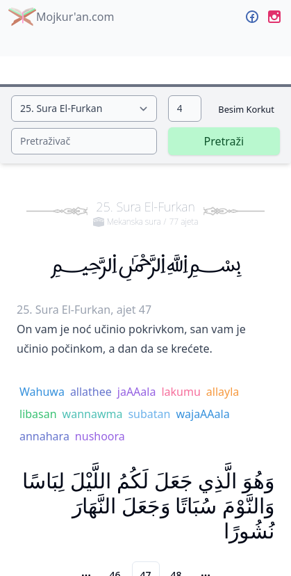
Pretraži (224, 141)
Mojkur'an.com (61, 17)
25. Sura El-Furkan (146, 212)
